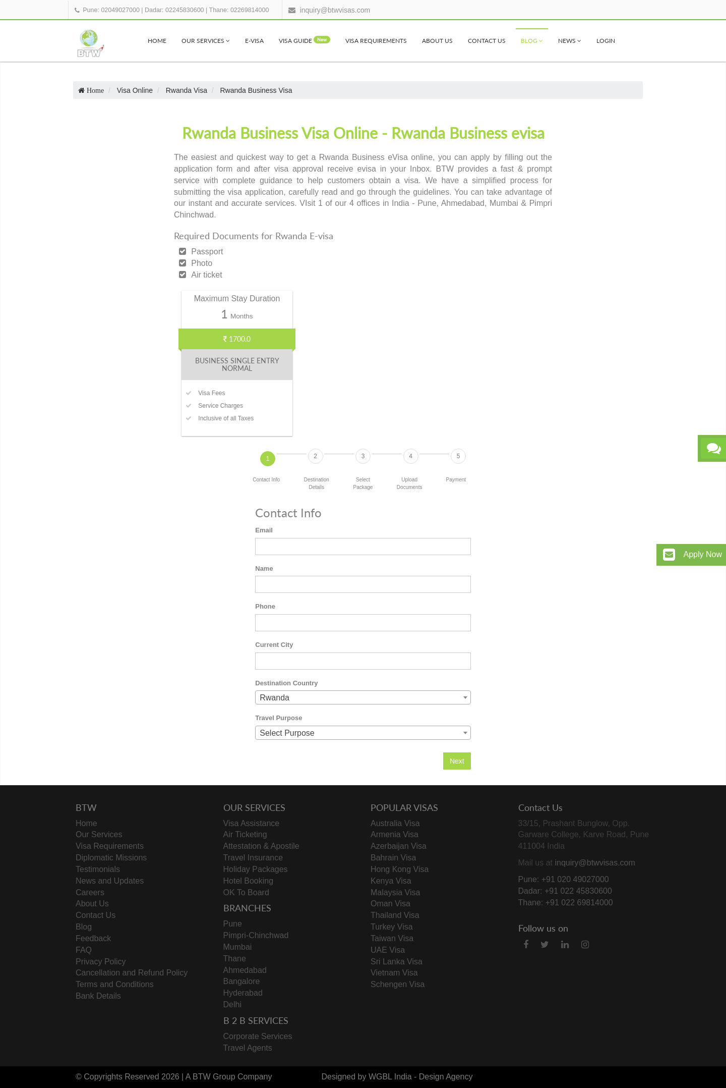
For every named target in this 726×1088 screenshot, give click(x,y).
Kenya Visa (391, 881)
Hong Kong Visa (400, 869)
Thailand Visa (395, 915)
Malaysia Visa (395, 892)
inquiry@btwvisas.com (335, 10)
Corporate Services (257, 1036)
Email (264, 530)
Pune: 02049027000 (111, 10)
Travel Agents (247, 1048)
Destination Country (286, 683)
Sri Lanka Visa (396, 961)
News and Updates (110, 881)
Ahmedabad (245, 970)
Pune (232, 923)
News (569, 40)
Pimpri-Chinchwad (256, 935)
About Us (437, 40)
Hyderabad (243, 993)
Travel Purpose (278, 718)
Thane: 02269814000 (239, 10)
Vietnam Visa (394, 972)
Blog (532, 40)
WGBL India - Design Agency (421, 1076)
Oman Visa (390, 903)
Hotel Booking (248, 881)
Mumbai (237, 947)
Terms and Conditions (115, 984)
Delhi (232, 1004)
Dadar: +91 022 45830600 (565, 891)
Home (157, 40)
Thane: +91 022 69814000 (565, 902)
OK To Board (246, 892)
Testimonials (98, 869)
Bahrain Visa (393, 857)
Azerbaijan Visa (399, 846)
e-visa (254, 40)
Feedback (93, 938)
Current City (274, 644)
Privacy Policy (101, 961)
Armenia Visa (394, 834)
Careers (90, 892)
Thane (234, 958)
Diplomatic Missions (111, 857)
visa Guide (304, 40)
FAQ (84, 950)
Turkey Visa (392, 926)
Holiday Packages (255, 869)
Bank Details (98, 996)
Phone (265, 606)
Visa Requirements (376, 40)
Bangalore (241, 981)
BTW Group (214, 1076)
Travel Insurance (253, 857)
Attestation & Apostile (261, 846)
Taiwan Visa (392, 938)
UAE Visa (388, 950)
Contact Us (487, 40)
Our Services (206, 40)
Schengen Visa (398, 984)
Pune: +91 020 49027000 (563, 879)
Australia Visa (395, 823)
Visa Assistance (251, 823)
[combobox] (363, 697)
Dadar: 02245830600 (174, 10)
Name (264, 568)
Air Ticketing (245, 834)
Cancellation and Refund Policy (132, 972)
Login (605, 40)
